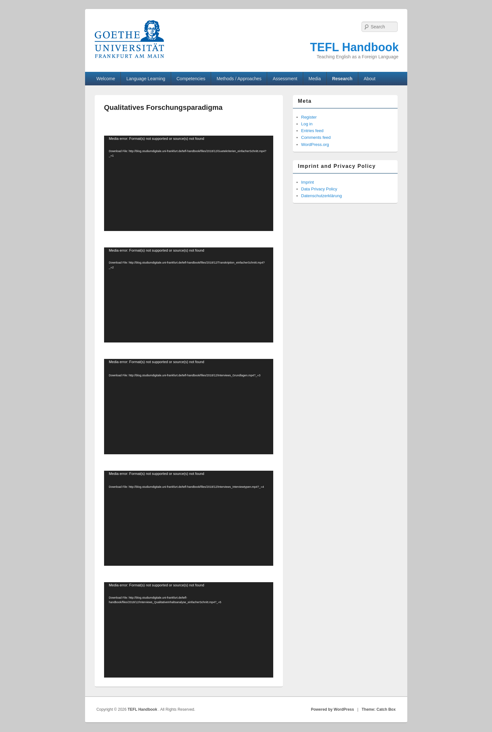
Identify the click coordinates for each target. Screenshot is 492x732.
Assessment (285, 78)
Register (309, 117)
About (370, 78)
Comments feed (316, 137)
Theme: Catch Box (379, 709)
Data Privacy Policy (319, 189)
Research (342, 78)
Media (315, 78)
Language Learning (145, 78)
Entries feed (312, 130)
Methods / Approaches (239, 78)
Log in (307, 123)
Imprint (307, 182)
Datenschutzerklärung (321, 195)
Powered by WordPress (332, 709)
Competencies (191, 78)
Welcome (105, 78)
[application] (189, 183)
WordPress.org (315, 144)
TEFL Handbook (354, 47)
